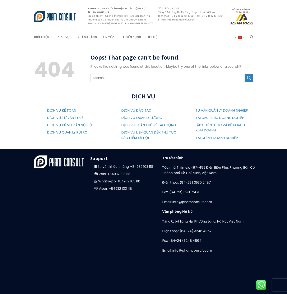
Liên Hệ (152, 37)
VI (240, 37)
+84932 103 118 (141, 166)
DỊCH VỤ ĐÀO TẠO (136, 110)
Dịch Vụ (64, 37)
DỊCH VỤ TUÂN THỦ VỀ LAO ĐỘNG (148, 125)
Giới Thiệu (43, 37)
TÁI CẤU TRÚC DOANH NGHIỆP (219, 117)
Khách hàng (87, 37)
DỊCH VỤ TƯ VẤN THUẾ (65, 117)
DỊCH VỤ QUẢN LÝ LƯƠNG (141, 117)
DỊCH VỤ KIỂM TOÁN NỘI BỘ (69, 125)
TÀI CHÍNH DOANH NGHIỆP (216, 137)
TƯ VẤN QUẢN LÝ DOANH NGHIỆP (221, 110)
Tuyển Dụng (132, 37)
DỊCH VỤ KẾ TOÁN (61, 110)
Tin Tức (109, 37)
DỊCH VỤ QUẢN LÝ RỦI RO (67, 132)
